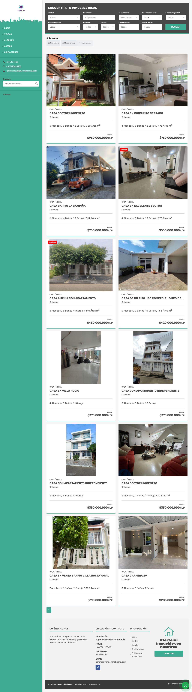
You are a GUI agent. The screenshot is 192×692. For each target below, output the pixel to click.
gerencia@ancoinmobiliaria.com (21, 70)
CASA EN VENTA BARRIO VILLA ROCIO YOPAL (79, 575)
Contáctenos (11, 52)
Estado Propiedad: (172, 13)
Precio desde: (124, 22)
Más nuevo (53, 43)
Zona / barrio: (123, 13)
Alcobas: (86, 22)
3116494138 (12, 62)
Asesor (8, 46)
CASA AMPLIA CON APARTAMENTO (73, 298)
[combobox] (64, 18)
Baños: (103, 22)
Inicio (7, 28)
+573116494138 (13, 66)
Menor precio (68, 43)
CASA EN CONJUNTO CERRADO (142, 113)
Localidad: (87, 13)
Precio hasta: (147, 22)
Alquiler (9, 40)
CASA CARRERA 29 (134, 575)
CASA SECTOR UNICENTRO (67, 113)
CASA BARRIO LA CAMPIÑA (68, 205)
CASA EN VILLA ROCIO (64, 390)
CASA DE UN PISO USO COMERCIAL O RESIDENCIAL (153, 298)
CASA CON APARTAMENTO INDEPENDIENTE (150, 390)
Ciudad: (51, 13)
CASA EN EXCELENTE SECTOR (142, 205)
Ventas (8, 34)
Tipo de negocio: (54, 22)
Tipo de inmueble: (149, 13)
